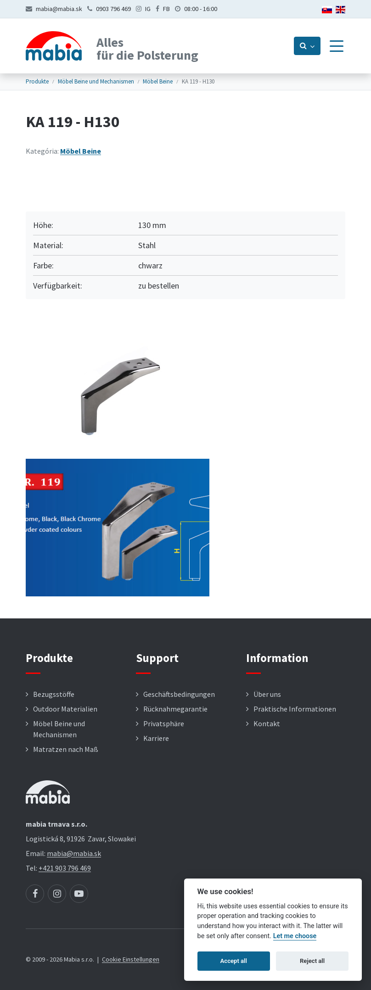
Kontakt (266, 723)
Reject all (312, 960)
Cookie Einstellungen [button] (130, 959)
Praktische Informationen (294, 708)
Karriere (156, 738)
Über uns (267, 694)
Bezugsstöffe (53, 694)
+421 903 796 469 (65, 868)
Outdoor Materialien (65, 708)
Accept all (233, 960)
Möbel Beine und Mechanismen (96, 81)
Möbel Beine (158, 81)
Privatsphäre (163, 723)
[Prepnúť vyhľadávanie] (307, 46)
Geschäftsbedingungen (179, 694)
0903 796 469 (113, 9)
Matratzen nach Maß (65, 749)
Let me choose (295, 936)
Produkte (37, 81)
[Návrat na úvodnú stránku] (54, 46)
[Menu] (336, 46)
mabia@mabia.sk (59, 9)
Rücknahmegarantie (175, 708)
